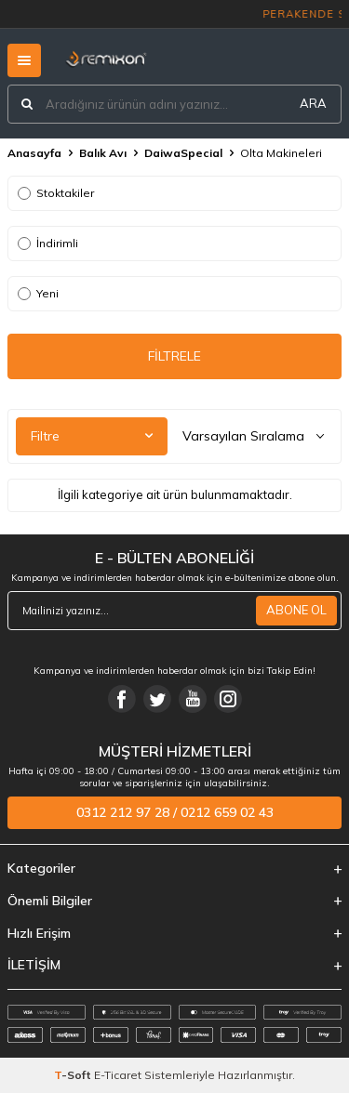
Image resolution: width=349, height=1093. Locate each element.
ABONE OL (296, 609)
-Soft (74, 1075)
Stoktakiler (56, 193)
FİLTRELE (174, 356)
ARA (313, 103)
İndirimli (48, 243)
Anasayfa (34, 153)
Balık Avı (103, 153)
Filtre (92, 436)
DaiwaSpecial (183, 153)
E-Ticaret (117, 1075)
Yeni (38, 293)
